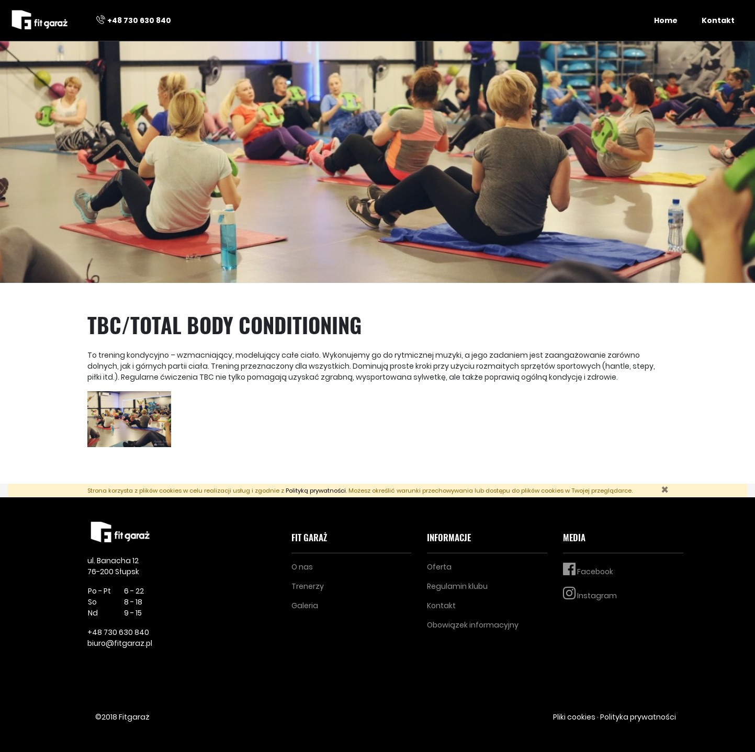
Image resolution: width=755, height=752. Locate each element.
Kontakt (718, 20)
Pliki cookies (574, 717)
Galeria (304, 605)
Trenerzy (307, 586)
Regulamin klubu (457, 586)
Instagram (590, 593)
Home (666, 20)
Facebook (588, 569)
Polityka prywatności (638, 717)
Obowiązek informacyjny (473, 625)
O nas (302, 567)
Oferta (439, 567)
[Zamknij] (664, 490)
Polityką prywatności (316, 490)
